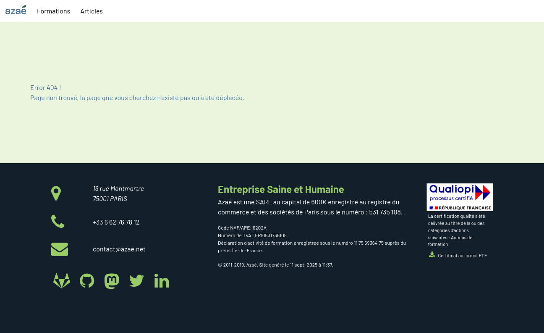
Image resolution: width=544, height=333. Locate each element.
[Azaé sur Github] (88, 280)
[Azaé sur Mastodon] (113, 280)
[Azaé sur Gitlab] (63, 280)
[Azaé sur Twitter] (138, 280)
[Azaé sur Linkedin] (161, 280)
